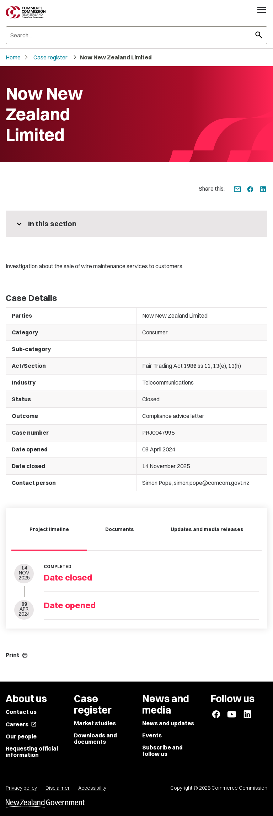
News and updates (168, 723)
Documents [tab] (119, 529)
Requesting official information (32, 751)
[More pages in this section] (136, 224)
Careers (21, 724)
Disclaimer (58, 788)
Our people (21, 736)
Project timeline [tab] (49, 529)
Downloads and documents (95, 738)
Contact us (21, 711)
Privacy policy (21, 788)
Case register (50, 57)
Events (152, 735)
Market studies (95, 723)
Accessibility (92, 788)
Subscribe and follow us (162, 750)
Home (13, 57)
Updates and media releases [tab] (207, 529)
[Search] (136, 35)
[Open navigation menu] (261, 9)
